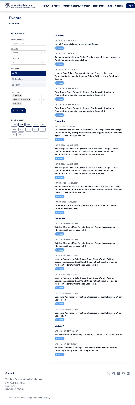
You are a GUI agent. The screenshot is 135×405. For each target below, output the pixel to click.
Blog (109, 5)
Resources (99, 5)
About (46, 5)
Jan (43, 125)
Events (56, 5)
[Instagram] (118, 373)
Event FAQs (14, 23)
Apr (28, 130)
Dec (35, 125)
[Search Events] (28, 43)
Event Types (16, 92)
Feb (14, 130)
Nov (28, 125)
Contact (9, 373)
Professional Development (76, 5)
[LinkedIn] (128, 373)
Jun (42, 130)
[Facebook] (113, 373)
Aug (20, 134)
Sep (14, 125)
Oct (21, 125)
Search (119, 5)
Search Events (17, 39)
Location (15, 58)
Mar (21, 130)
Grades (14, 49)
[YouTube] (123, 373)
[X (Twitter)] (108, 373)
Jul (14, 134)
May (35, 130)
